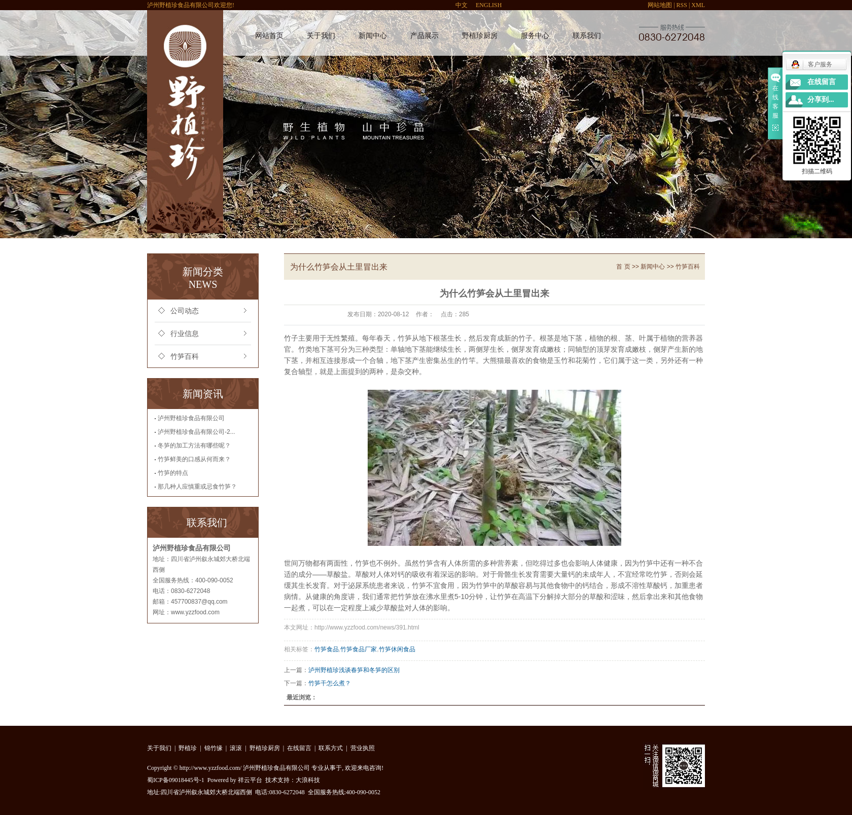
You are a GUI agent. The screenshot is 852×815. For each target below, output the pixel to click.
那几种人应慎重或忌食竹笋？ (197, 486)
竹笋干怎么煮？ (329, 683)
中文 (461, 5)
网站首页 (269, 36)
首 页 (623, 266)
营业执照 (362, 748)
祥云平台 (250, 780)
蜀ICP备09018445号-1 (175, 780)
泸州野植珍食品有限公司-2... (196, 431)
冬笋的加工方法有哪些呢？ (194, 445)
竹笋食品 (326, 649)
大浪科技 (308, 780)
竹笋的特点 (173, 472)
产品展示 (424, 36)
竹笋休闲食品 (397, 649)
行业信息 (184, 334)
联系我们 (587, 36)
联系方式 (330, 748)
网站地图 (660, 5)
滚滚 (236, 748)
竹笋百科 (184, 356)
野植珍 (188, 748)
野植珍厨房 (480, 36)
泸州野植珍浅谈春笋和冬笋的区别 (354, 670)
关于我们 (321, 36)
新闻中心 (373, 36)
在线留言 (299, 748)
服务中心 (535, 36)
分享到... (820, 99)
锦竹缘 (213, 748)
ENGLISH (489, 5)
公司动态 (184, 311)
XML (698, 5)
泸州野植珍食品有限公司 (191, 418)
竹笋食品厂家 (358, 649)
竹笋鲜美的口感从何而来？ (194, 459)
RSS (682, 5)
